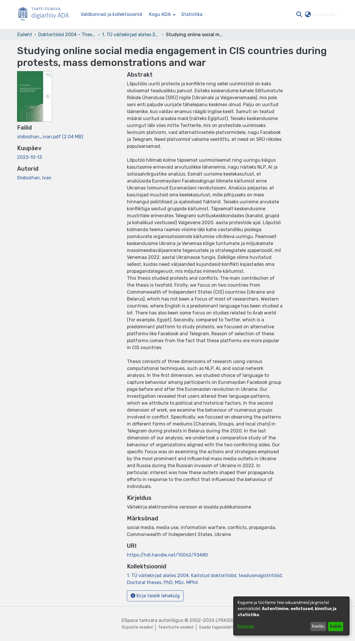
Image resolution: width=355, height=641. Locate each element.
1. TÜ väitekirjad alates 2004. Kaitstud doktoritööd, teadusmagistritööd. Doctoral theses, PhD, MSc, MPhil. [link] (131, 34)
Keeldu (318, 626)
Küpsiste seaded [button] (137, 627)
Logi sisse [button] (324, 14)
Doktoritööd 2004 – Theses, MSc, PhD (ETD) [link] (67, 34)
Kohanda (246, 626)
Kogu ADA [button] (160, 14)
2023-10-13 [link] (29, 157)
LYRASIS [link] (225, 620)
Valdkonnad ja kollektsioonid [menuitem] (111, 14)
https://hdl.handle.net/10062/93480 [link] (167, 555)
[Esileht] (46, 15)
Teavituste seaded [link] (175, 627)
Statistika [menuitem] (191, 14)
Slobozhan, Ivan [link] (34, 177)
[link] (50, 136)
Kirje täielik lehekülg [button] (155, 595)
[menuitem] (161, 14)
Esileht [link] (24, 34)
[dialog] (291, 616)
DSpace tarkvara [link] (139, 620)
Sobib (335, 626)
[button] (299, 14)
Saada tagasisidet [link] (216, 627)
